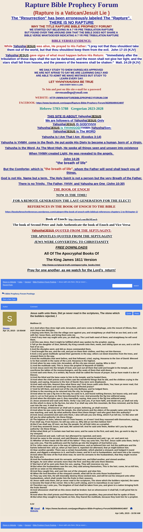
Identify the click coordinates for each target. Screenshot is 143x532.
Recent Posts (8, 285)
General (28, 282)
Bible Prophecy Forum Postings (44, 282)
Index (20, 282)
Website (34, 511)
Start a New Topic (9, 299)
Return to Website (9, 282)
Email (37, 508)
